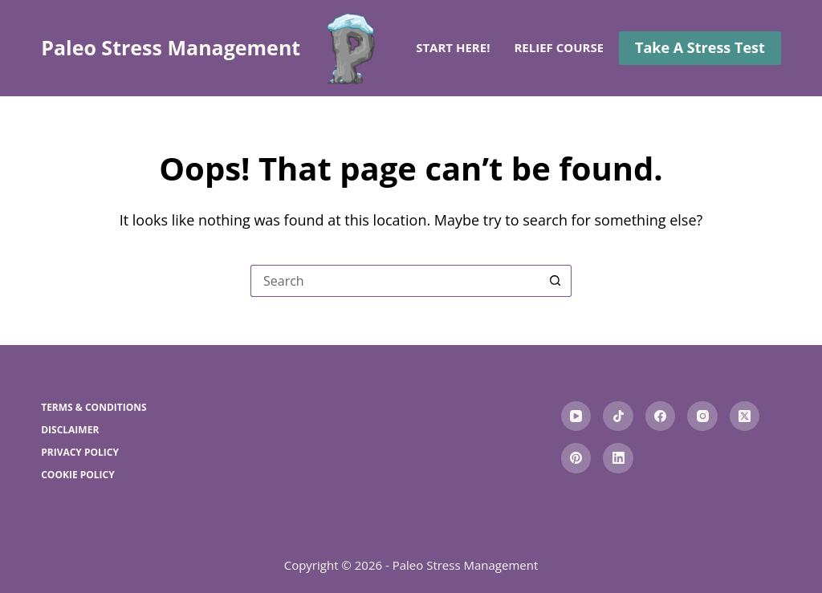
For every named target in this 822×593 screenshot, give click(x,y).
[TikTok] (618, 416)
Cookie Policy (78, 475)
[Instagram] (702, 416)
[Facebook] (660, 416)
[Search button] (555, 281)
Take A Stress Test (700, 47)
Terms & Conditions (93, 407)
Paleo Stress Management (170, 47)
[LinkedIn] (618, 458)
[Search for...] (394, 281)
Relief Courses (573, 48)
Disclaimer (70, 430)
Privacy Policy (80, 452)
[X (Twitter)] (745, 416)
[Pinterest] (576, 458)
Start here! (453, 47)
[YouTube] (576, 416)
